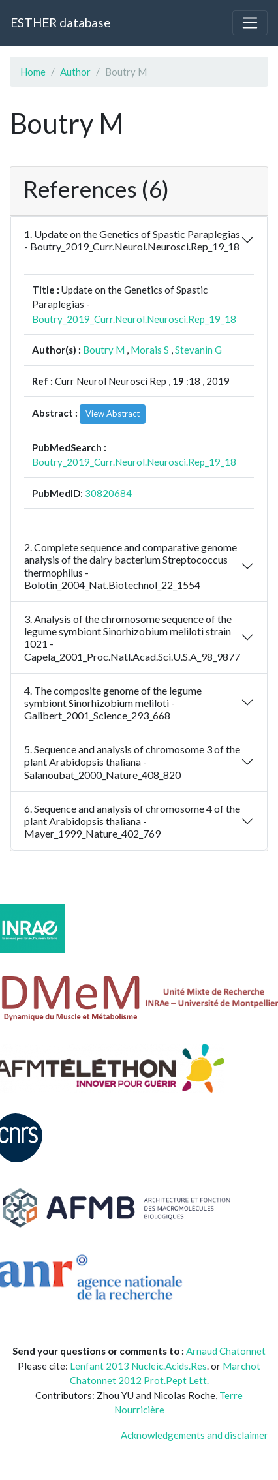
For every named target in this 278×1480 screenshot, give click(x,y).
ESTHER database (60, 22)
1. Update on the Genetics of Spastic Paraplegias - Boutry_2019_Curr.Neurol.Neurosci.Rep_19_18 (132, 240)
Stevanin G (198, 349)
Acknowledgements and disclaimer (194, 1435)
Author (75, 72)
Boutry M (104, 349)
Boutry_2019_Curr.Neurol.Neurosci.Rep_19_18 (134, 319)
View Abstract (112, 413)
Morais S (150, 349)
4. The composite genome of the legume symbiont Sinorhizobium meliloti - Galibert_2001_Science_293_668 (113, 702)
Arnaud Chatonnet (226, 1351)
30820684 (108, 493)
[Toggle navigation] (250, 22)
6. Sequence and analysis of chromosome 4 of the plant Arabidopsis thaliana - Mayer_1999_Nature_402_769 (132, 820)
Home (33, 72)
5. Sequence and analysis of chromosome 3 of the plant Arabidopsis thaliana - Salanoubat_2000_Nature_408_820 (132, 761)
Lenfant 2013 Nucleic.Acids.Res (138, 1366)
